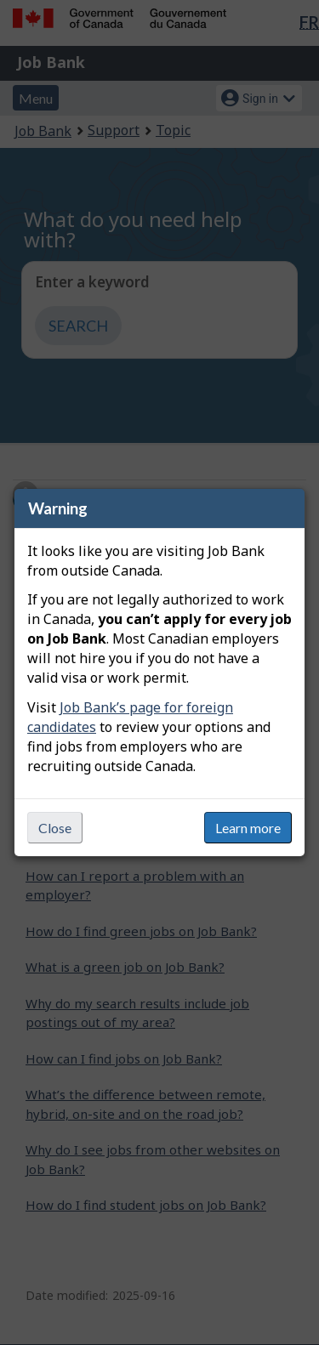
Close (54, 828)
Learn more (248, 828)
